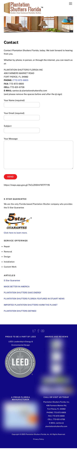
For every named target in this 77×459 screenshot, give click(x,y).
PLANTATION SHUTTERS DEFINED (20, 311)
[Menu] (70, 3)
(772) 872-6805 (20, 80)
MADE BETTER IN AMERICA (17, 286)
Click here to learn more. (15, 233)
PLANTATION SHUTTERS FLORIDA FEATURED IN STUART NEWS (34, 299)
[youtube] (42, 331)
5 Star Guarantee (12, 280)
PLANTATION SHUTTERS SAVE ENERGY (22, 292)
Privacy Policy (38, 439)
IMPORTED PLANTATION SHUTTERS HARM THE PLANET (30, 305)
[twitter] (34, 331)
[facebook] (38, 331)
